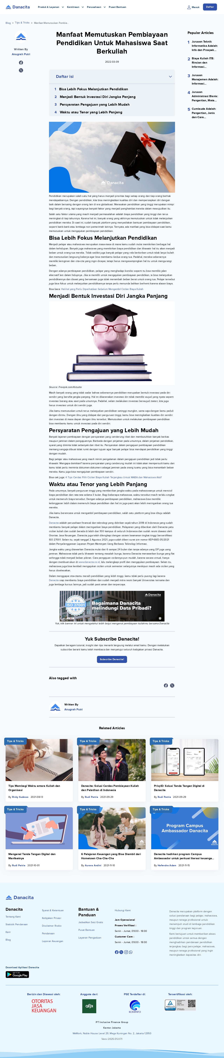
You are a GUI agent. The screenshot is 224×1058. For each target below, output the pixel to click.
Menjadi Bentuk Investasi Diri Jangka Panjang (98, 97)
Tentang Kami (13, 916)
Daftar (210, 6)
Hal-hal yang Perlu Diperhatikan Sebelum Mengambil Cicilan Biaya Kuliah (102, 289)
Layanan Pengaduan (89, 937)
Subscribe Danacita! (112, 659)
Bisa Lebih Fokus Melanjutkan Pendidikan (93, 89)
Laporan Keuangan (52, 941)
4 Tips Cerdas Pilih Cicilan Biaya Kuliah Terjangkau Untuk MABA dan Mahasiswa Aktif (113, 477)
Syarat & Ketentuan (53, 910)
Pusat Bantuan (117, 7)
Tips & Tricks (22, 22)
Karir (8, 932)
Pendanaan (48, 933)
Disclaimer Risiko (51, 925)
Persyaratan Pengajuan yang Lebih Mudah (95, 105)
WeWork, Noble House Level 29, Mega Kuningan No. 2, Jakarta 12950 (112, 1033)
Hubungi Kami (123, 910)
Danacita (54, 522)
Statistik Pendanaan (17, 924)
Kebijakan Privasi (51, 918)
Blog (8, 23)
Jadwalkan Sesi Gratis (90, 922)
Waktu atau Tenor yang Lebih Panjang (91, 112)
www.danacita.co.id (89, 562)
